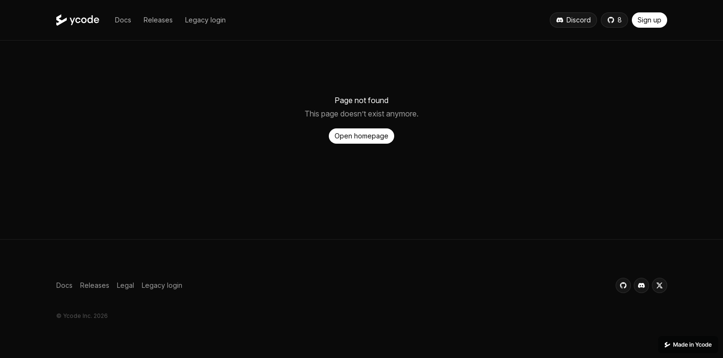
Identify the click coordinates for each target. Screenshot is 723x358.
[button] (123, 20)
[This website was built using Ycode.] (688, 344)
